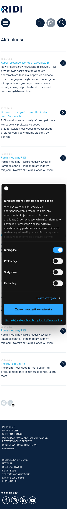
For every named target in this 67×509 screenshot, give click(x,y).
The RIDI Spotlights (13, 363)
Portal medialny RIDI (13, 157)
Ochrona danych (12, 434)
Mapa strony (10, 430)
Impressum (8, 426)
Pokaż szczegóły (46, 298)
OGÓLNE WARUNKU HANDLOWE (19, 444)
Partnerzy (9, 448)
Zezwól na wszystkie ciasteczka (33, 309)
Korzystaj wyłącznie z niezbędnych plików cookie (33, 320)
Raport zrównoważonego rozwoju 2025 (25, 62)
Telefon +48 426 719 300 (16, 474)
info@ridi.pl (10, 481)
